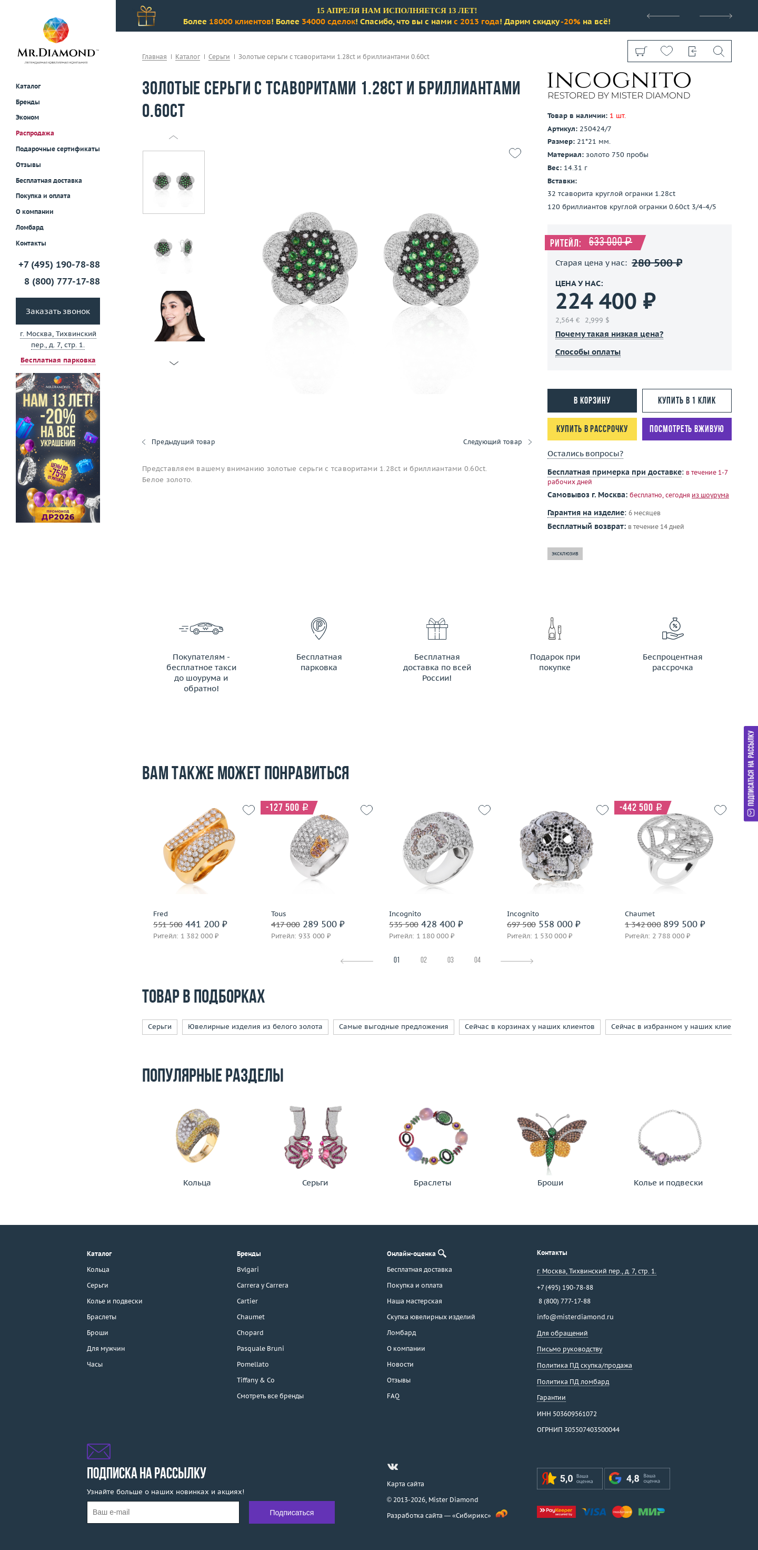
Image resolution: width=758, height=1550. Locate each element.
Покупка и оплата (43, 196)
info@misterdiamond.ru (575, 1317)
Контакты (31, 243)
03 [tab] (450, 961)
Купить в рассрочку (591, 430)
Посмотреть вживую (687, 430)
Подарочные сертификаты (58, 149)
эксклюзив (565, 553)
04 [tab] (477, 961)
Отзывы (28, 165)
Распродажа (35, 133)
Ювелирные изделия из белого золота (255, 1026)
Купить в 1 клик (687, 401)
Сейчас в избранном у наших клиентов (679, 1026)
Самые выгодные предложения (393, 1026)
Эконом (27, 117)
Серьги (160, 1026)
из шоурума (710, 495)
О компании (35, 211)
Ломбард (30, 227)
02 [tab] (424, 961)
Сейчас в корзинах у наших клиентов (530, 1026)
